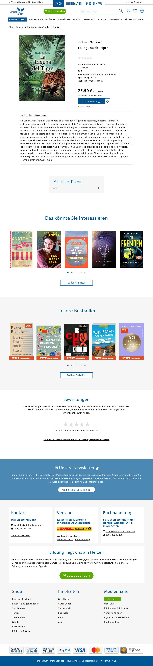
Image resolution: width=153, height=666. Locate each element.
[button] (68, 272)
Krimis (55, 188)
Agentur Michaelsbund (116, 617)
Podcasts (63, 613)
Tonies (76, 19)
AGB (114, 661)
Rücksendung (82, 539)
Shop (58, 3)
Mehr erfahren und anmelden (76, 489)
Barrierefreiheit (90, 661)
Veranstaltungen (113, 613)
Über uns (109, 603)
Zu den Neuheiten (76, 282)
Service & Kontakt (135, 2)
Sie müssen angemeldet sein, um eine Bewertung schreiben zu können (76, 440)
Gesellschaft (64, 599)
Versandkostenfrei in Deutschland (27, 2)
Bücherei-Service (134, 19)
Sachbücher (64, 19)
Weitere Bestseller (76, 375)
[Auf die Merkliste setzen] (107, 101)
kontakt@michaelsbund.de (28, 525)
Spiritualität (64, 608)
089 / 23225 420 (114, 535)
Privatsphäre (73, 661)
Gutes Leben (65, 603)
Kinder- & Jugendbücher (42, 19)
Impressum (42, 661)
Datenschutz (57, 661)
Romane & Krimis (17, 19)
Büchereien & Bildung (116, 608)
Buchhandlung (112, 622)
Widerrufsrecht (65, 539)
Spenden (112, 599)
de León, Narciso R (90, 42)
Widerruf (105, 661)
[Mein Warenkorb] (142, 11)
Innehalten (74, 3)
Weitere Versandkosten (69, 536)
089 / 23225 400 (22, 528)
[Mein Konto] (128, 11)
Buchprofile (115, 19)
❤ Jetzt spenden (55, 11)
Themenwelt (89, 19)
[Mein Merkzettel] (135, 11)
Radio (61, 617)
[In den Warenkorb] (91, 101)
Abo (60, 622)
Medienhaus (94, 3)
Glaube (102, 19)
